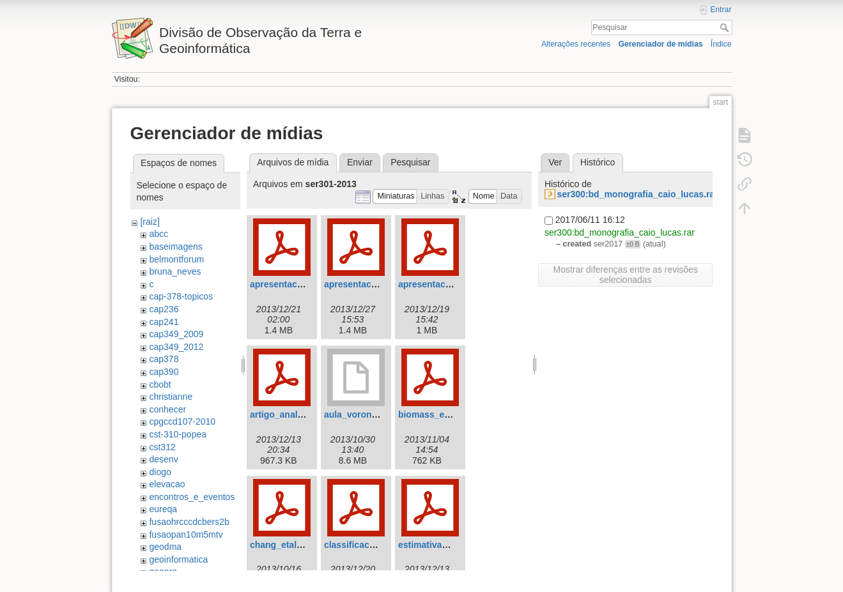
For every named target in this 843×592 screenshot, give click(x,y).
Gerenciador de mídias (660, 44)
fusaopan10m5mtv (185, 534)
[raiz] (149, 221)
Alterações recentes (575, 44)
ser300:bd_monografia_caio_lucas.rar (637, 194)
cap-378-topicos (181, 296)
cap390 (163, 372)
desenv (163, 459)
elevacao (167, 484)
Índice (721, 44)
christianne (170, 396)
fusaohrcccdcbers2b (189, 522)
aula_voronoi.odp (361, 414)
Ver (555, 162)
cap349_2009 (176, 334)
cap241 (163, 322)
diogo (160, 472)
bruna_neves (175, 271)
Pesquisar (726, 27)
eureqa (163, 509)
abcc (158, 234)
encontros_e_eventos (192, 497)
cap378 (163, 359)
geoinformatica (178, 559)
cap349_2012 (176, 347)
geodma (165, 547)
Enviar (360, 162)
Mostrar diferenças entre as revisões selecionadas (625, 274)
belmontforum (176, 259)
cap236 (163, 309)
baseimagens (175, 246)
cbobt (160, 384)
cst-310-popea (177, 434)
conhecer (167, 409)
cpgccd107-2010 (182, 421)
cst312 (162, 447)
